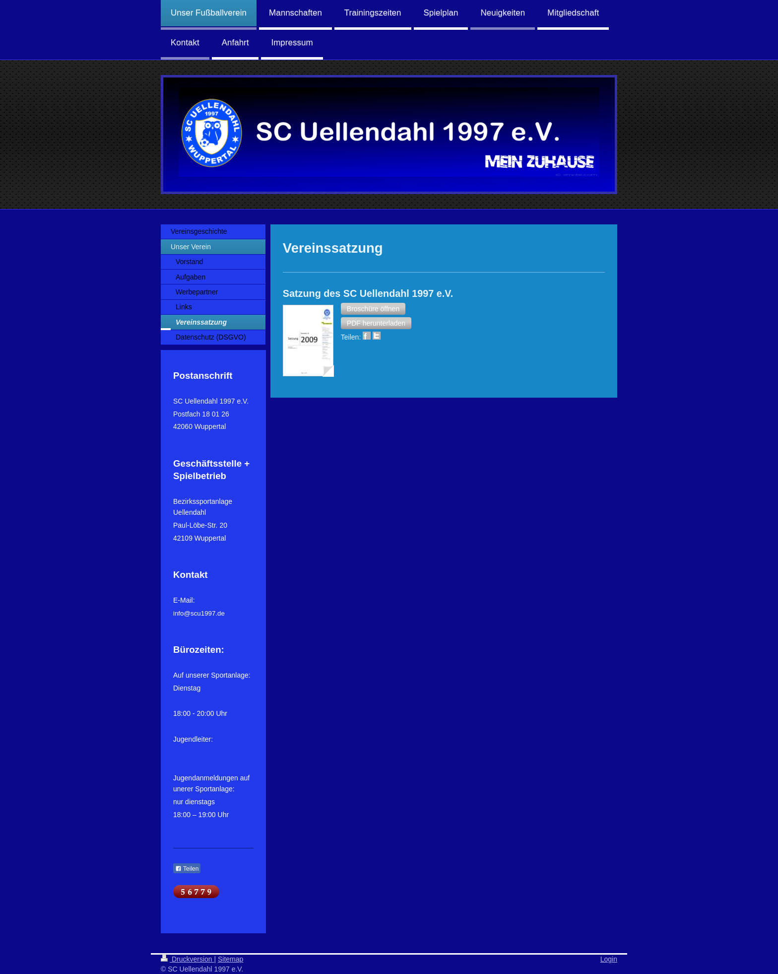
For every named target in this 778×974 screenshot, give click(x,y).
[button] (373, 309)
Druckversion (187, 959)
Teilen (186, 868)
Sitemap (230, 959)
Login (608, 959)
